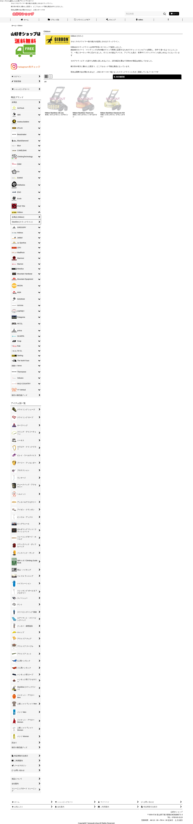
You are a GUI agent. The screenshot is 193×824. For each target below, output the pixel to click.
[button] (168, 20)
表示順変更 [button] (119, 77)
